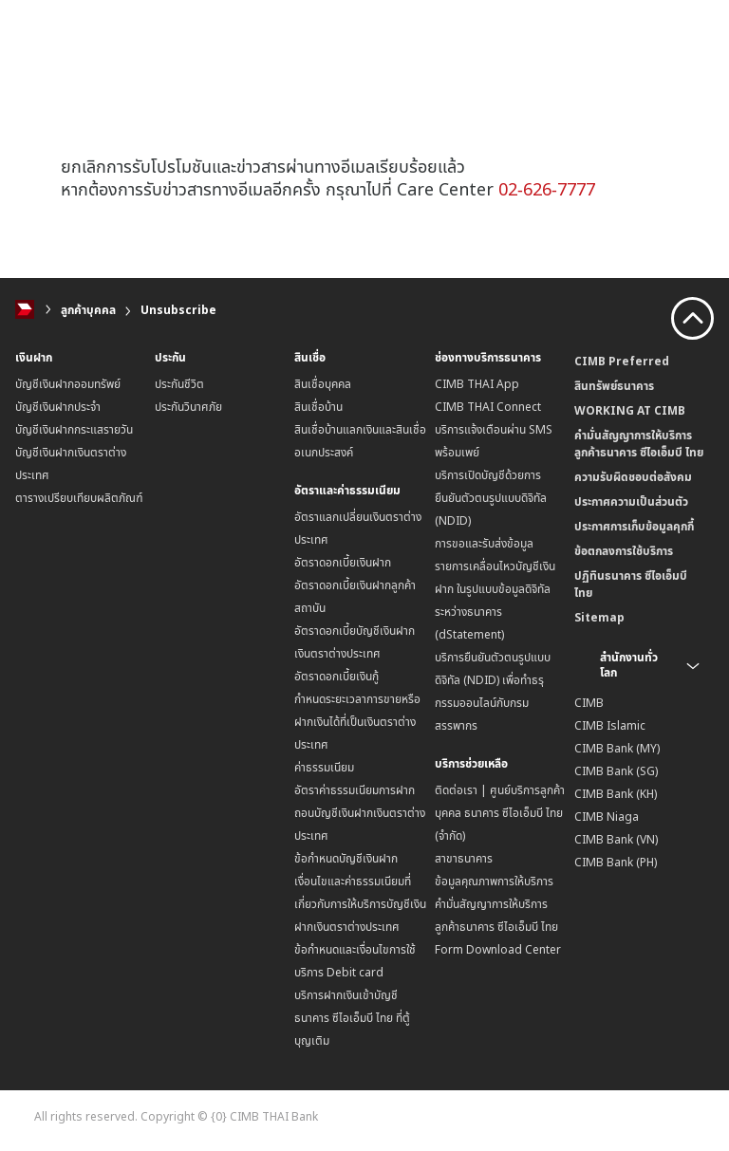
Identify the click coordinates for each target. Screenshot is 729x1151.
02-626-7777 (546, 188)
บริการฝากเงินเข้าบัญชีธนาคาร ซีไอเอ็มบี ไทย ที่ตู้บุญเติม (352, 1018)
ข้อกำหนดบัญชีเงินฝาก (346, 858)
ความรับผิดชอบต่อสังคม (633, 477)
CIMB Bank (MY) (617, 748)
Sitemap (599, 617)
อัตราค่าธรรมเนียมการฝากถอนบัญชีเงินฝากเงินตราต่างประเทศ (359, 813)
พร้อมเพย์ (457, 452)
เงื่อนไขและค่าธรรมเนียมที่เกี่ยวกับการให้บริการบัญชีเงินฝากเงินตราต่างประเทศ (360, 904)
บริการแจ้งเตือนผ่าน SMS (493, 429)
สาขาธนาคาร (464, 858)
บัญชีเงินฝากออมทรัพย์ (68, 384)
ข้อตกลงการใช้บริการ (623, 551)
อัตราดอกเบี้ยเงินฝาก (342, 562)
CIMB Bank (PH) (615, 862)
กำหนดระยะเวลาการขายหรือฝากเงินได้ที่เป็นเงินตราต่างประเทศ (357, 721)
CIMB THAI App (477, 384)
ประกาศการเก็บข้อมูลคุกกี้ (634, 526)
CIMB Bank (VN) (616, 839)
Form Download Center (498, 949)
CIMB (589, 703)
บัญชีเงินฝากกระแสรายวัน (74, 429)
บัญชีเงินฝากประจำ (58, 407)
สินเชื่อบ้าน (318, 407)
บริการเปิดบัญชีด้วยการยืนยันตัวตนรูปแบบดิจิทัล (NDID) (491, 498)
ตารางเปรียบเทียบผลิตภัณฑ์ (79, 498)
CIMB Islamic (609, 725)
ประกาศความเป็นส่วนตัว (631, 501)
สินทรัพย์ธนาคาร (614, 386)
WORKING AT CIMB (629, 410)
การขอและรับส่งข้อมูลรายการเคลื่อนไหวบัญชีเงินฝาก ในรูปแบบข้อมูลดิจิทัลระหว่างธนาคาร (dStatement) (495, 588)
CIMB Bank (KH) (615, 794)
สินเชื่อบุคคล (322, 384)
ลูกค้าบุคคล (88, 310)
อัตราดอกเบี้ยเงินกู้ (336, 676)
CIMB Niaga (606, 816)
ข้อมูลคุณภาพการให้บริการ (494, 881)
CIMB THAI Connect (488, 407)
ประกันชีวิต (179, 384)
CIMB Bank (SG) (616, 771)
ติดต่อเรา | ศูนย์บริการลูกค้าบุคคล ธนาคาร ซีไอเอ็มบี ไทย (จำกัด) (500, 813)
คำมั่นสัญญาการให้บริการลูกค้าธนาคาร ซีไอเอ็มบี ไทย (638, 443)
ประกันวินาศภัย (188, 407)
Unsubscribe (178, 310)
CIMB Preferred (621, 361)
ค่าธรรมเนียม (324, 767)
